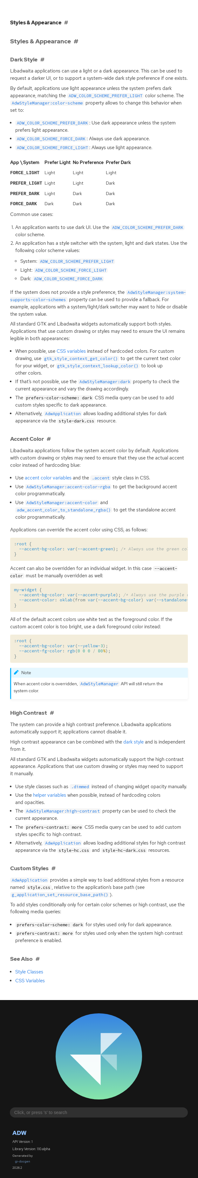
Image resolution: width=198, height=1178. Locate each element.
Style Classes (29, 970)
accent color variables (48, 476)
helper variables (49, 794)
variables (71, 350)
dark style (133, 741)
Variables (30, 979)
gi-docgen (22, 1160)
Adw (19, 1132)
